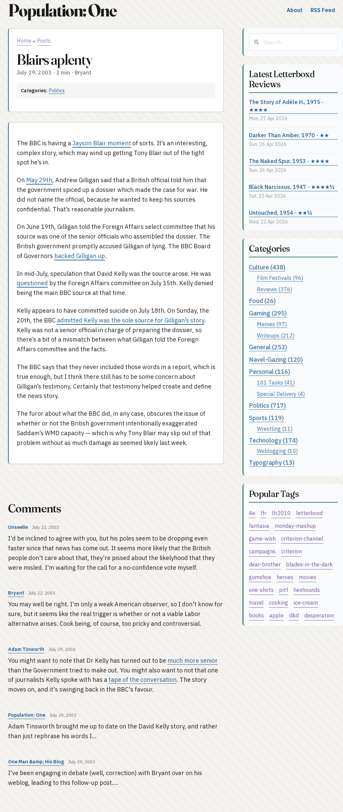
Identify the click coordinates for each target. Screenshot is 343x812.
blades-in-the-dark (309, 564)
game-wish (262, 538)
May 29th (39, 180)
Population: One (62, 10)
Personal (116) (269, 371)
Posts (44, 40)
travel (256, 602)
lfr (263, 512)
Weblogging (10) (277, 450)
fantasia (259, 525)
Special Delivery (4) (281, 393)
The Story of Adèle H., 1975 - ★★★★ (286, 105)
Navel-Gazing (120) (276, 359)
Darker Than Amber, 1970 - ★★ (289, 135)
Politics (57, 90)
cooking (278, 602)
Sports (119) (266, 418)
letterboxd (309, 512)
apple (276, 615)
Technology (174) (273, 440)
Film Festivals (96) (280, 277)
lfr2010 (281, 512)
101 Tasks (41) (276, 382)
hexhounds (306, 589)
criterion (291, 551)
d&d (294, 615)
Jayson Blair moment (101, 143)
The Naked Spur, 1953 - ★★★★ (289, 160)
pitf (283, 589)
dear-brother (265, 564)
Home (24, 40)
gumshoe (260, 576)
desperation (319, 615)
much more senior (192, 660)
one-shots (261, 589)
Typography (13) (271, 462)
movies (307, 576)
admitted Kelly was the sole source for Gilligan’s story (130, 320)
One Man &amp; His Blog (36, 761)
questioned (32, 283)
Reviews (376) (274, 289)
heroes (285, 576)
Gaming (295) (268, 313)
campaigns (262, 551)
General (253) (268, 347)
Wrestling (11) (274, 428)
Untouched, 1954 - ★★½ (280, 212)
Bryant (16, 593)
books (256, 615)
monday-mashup (295, 525)
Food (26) (262, 301)
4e (252, 512)
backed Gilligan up (79, 256)
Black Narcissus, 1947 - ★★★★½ (292, 186)
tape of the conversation (143, 679)
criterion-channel (302, 538)
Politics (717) (267, 405)
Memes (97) (272, 323)
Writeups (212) (275, 335)
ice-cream (305, 602)
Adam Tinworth (26, 649)
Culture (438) (267, 267)
